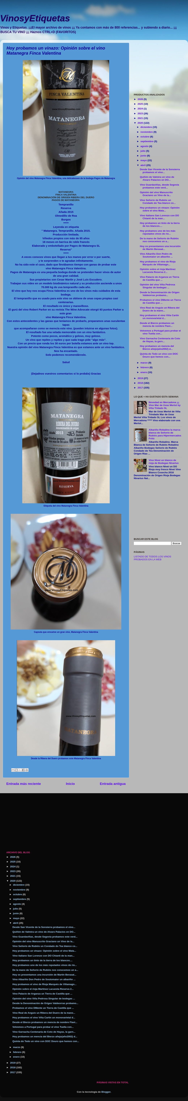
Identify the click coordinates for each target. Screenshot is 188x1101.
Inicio (70, 784)
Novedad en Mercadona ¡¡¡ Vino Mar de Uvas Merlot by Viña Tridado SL (164, 405)
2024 (141, 108)
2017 (141, 387)
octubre (145, 136)
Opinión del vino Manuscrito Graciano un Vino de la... (156, 194)
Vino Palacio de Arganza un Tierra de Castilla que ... (159, 278)
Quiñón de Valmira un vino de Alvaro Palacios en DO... (157, 178)
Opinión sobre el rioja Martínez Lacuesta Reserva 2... (158, 270)
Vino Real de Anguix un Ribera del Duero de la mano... (160, 309)
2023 (141, 113)
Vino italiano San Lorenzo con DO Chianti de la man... (159, 217)
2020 (141, 123)
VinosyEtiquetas (35, 18)
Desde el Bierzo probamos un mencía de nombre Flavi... (157, 324)
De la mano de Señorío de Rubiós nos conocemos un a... (159, 240)
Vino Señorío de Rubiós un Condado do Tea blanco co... (158, 201)
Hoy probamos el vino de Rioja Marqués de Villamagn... (158, 263)
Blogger (105, 1092)
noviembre (146, 132)
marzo (144, 362)
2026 (141, 99)
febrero (144, 367)
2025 (141, 104)
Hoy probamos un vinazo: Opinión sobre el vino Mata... (160, 209)
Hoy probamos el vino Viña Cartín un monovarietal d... (159, 317)
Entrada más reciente (23, 784)
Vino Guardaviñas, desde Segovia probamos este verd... (159, 186)
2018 (141, 383)
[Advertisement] (158, 65)
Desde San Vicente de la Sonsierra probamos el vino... (160, 171)
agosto (144, 146)
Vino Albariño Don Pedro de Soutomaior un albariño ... (156, 255)
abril (143, 165)
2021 (141, 118)
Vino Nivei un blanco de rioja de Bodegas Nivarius (164, 461)
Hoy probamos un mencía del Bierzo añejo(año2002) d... (157, 347)
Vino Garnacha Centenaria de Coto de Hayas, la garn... (160, 340)
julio (143, 151)
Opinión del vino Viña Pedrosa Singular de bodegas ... (157, 286)
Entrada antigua (113, 784)
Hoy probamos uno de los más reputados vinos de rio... (158, 232)
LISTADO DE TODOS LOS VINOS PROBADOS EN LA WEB (152, 558)
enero (144, 372)
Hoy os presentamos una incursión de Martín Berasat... (160, 247)
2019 (141, 378)
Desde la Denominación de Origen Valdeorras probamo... (160, 294)
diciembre (146, 127)
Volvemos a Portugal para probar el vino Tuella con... (160, 332)
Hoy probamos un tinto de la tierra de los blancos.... (160, 224)
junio (143, 155)
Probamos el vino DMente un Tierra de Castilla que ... (160, 301)
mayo (144, 160)
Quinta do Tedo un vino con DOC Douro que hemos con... (159, 355)
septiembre (147, 141)
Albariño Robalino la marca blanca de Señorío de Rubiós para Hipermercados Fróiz (165, 434)
